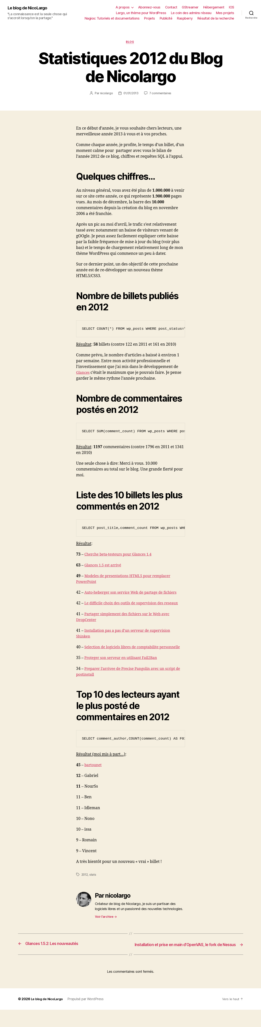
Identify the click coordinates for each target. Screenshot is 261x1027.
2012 (85, 887)
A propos (123, 7)
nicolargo (105, 94)
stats (93, 887)
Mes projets (225, 13)
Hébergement (213, 7)
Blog (130, 42)
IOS (231, 7)
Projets (149, 18)
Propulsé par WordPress (87, 1016)
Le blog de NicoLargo (29, 8)
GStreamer (190, 7)
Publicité (166, 18)
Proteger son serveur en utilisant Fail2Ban (123, 670)
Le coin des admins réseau (191, 13)
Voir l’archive (106, 929)
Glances (83, 373)
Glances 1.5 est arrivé (104, 565)
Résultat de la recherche (215, 18)
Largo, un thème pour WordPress (141, 13)
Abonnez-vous (149, 7)
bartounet (93, 777)
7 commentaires (161, 94)
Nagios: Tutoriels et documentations (112, 18)
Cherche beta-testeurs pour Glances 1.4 (120, 555)
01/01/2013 (131, 94)
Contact (171, 7)
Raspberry (185, 18)
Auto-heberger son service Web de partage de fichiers (134, 593)
